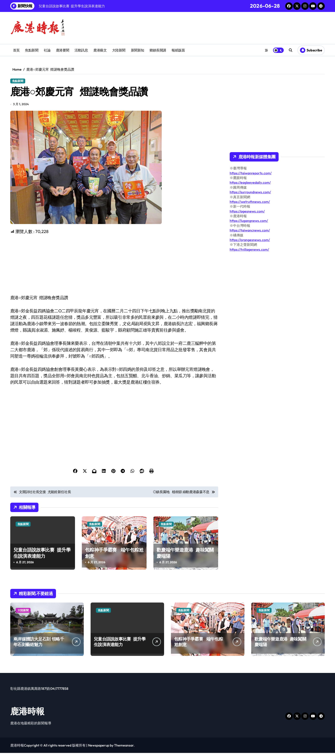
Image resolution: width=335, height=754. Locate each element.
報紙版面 (178, 50)
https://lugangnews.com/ (249, 220)
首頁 (16, 50)
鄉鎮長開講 (158, 50)
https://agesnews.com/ (247, 211)
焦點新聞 (31, 50)
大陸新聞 (118, 50)
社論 (47, 50)
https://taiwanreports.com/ (251, 173)
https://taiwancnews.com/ (250, 230)
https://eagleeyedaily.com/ (250, 182)
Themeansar (124, 746)
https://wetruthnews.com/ (250, 201)
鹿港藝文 (100, 50)
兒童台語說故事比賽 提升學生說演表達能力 (42, 554)
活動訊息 (81, 50)
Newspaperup (98, 746)
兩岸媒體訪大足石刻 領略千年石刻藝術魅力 (38, 642)
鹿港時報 (27, 712)
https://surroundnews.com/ (250, 192)
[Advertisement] (115, 265)
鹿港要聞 (62, 50)
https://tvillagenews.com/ (249, 249)
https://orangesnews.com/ (250, 240)
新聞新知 (137, 50)
